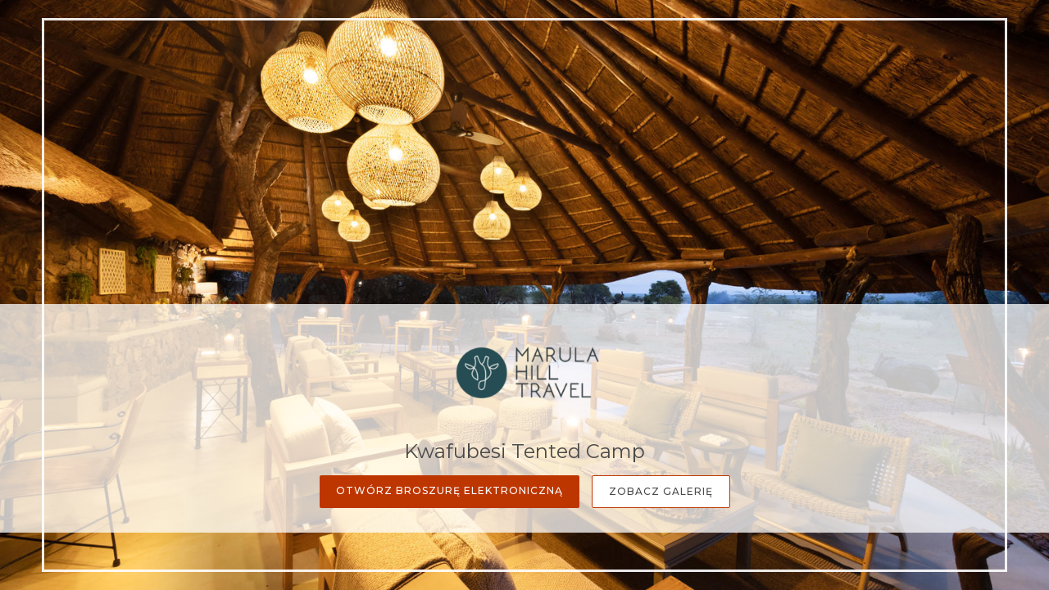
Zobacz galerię (661, 491)
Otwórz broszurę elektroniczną (449, 490)
